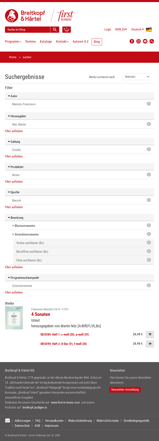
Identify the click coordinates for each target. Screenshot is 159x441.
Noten (81, 175)
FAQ (37, 421)
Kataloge (46, 41)
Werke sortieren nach (102, 77)
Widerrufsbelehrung (80, 421)
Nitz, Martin (81, 124)
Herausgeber (17, 116)
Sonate (81, 149)
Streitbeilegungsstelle (136, 421)
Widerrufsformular (107, 421)
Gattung (14, 142)
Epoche (13, 192)
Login (107, 29)
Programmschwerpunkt (23, 278)
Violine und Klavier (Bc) (83, 242)
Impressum (51, 426)
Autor (12, 96)
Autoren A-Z (80, 41)
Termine (30, 41)
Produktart (15, 167)
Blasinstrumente (25, 226)
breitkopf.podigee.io (35, 407)
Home (12, 57)
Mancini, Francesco (81, 104)
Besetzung (15, 218)
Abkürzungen (23, 421)
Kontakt (62, 41)
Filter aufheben (14, 131)
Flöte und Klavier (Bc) (83, 260)
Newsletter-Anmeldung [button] (125, 389)
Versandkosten (54, 421)
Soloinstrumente (81, 285)
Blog (97, 42)
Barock (81, 200)
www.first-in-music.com (65, 402)
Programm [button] (13, 41)
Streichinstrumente (27, 234)
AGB (37, 426)
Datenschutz (22, 426)
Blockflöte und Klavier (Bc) (83, 251)
